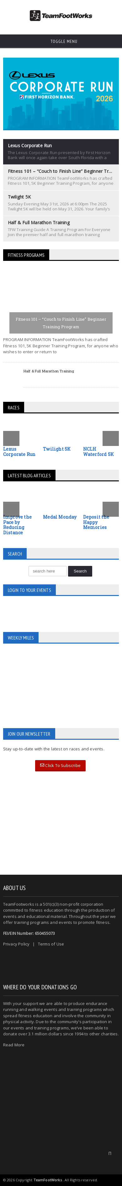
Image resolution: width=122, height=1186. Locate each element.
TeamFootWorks (48, 1180)
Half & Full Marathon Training (49, 371)
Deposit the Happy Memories (96, 522)
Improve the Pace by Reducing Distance (17, 525)
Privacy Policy (16, 944)
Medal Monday (60, 517)
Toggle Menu (61, 41)
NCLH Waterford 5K (98, 451)
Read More (14, 1045)
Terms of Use (51, 944)
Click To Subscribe (60, 765)
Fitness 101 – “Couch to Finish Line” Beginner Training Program (61, 322)
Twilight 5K (57, 449)
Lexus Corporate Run (19, 451)
